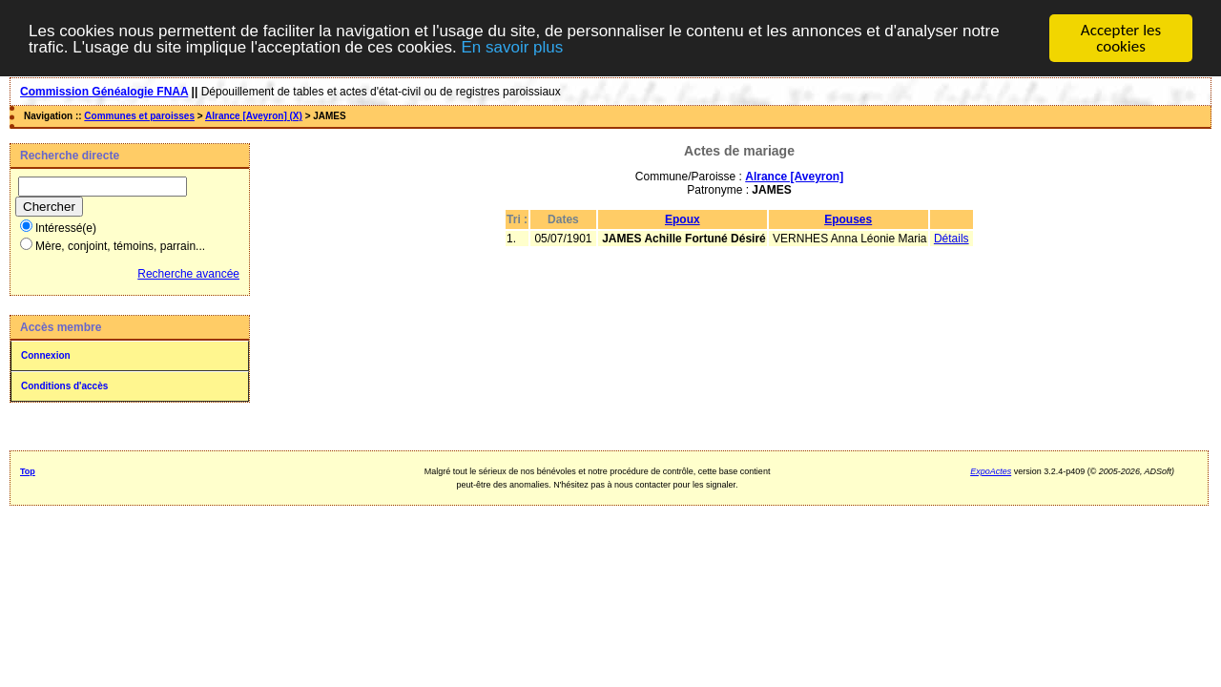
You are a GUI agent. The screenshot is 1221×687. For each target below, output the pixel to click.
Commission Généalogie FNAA (104, 91)
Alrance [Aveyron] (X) (253, 116)
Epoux (682, 219)
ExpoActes (990, 471)
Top (27, 471)
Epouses (848, 219)
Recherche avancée (188, 274)
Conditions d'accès (64, 386)
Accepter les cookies (1121, 38)
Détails (951, 238)
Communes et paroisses (139, 116)
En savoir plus (512, 46)
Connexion (46, 355)
